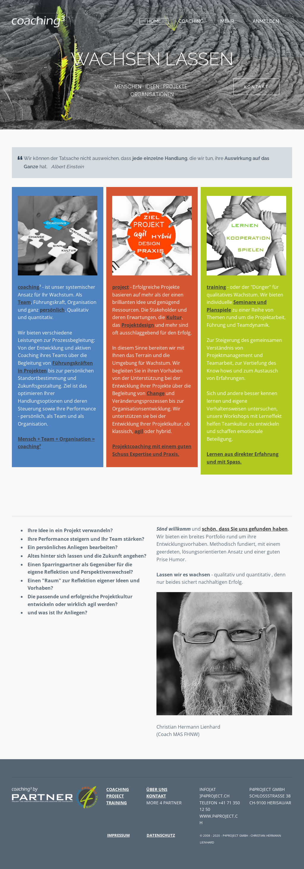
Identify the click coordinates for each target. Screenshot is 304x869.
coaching (191, 21)
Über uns (156, 789)
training (216, 287)
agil (138, 431)
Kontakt (156, 796)
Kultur (174, 317)
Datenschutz (161, 835)
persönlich (52, 310)
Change (155, 393)
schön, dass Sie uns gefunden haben (245, 529)
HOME (154, 21)
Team (24, 302)
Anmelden (265, 21)
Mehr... (228, 21)
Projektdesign (137, 325)
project (120, 287)
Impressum (118, 835)
